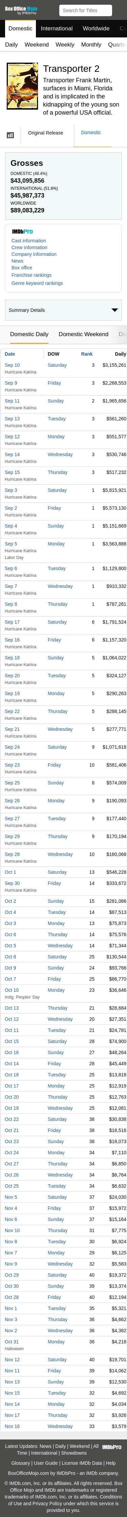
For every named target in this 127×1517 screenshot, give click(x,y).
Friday (54, 383)
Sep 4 (11, 526)
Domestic (20, 28)
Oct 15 (12, 1041)
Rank (86, 354)
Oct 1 (10, 872)
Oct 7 (10, 979)
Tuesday (57, 418)
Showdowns (74, 1453)
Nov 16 (12, 1426)
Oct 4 (10, 912)
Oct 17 (12, 1086)
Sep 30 (12, 883)
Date (10, 354)
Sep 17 (12, 622)
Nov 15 (12, 1393)
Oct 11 (12, 1030)
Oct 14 (12, 1063)
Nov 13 (12, 1382)
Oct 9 (10, 968)
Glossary (20, 1463)
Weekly (65, 44)
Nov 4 (11, 1208)
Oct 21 (12, 1130)
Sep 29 (12, 836)
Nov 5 (11, 1197)
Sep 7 (11, 586)
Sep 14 (12, 454)
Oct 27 (12, 1163)
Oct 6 (10, 934)
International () (34, 188)
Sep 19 (12, 693)
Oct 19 (12, 1108)
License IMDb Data (82, 1463)
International (57, 28)
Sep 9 (11, 383)
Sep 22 (12, 711)
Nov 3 (11, 1319)
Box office (22, 267)
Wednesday (60, 454)
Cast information (29, 240)
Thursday (57, 472)
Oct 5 (10, 945)
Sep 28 (12, 854)
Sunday (56, 401)
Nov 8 (11, 1241)
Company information (34, 254)
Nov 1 (11, 1308)
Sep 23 (12, 765)
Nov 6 (11, 1219)
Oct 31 (12, 1341)
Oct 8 (10, 956)
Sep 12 (12, 436)
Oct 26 (12, 1175)
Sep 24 (12, 747)
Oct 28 (12, 1297)
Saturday (57, 365)
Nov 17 (12, 1415)
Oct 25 (12, 1186)
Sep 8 (11, 604)
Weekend (37, 44)
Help (111, 1463)
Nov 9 (11, 1264)
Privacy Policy (47, 1503)
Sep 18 (12, 657)
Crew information (29, 247)
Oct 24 (12, 1152)
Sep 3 (11, 490)
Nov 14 (12, 1404)
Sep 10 (12, 365)
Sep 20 (12, 675)
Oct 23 (12, 1141)
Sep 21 (12, 729)
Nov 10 (12, 1230)
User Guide (46, 1463)
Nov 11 (12, 1370)
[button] (118, 9)
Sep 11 (12, 401)
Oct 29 (12, 1275)
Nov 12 (12, 1359)
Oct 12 (12, 1019)
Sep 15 (12, 472)
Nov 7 (11, 1252)
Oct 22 (12, 1119)
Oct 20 (12, 1097)
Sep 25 (12, 782)
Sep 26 (12, 800)
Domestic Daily (29, 334)
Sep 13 (12, 418)
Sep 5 (11, 543)
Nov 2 (11, 1330)
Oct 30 (12, 1286)
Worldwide (96, 28)
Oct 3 (10, 923)
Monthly (91, 44)
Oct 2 (10, 901)
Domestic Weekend (83, 334)
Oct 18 (12, 1074)
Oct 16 (12, 1052)
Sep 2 (11, 508)
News (17, 261)
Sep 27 (12, 818)
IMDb (91, 1473)
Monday (56, 436)
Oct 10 (12, 990)
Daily (11, 44)
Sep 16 (12, 640)
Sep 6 (11, 568)
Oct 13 (12, 1008)
